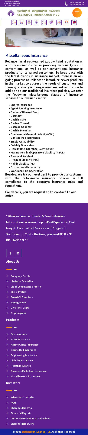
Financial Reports (18, 413)
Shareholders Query (20, 423)
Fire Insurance (16, 334)
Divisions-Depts (18, 307)
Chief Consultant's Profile (23, 286)
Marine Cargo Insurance (22, 344)
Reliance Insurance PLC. (36, 431)
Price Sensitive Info (20, 397)
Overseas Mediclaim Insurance (26, 371)
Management (16, 302)
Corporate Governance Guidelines (28, 418)
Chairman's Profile (19, 281)
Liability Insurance (19, 360)
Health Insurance (18, 365)
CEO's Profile (16, 292)
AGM (11, 402)
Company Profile (18, 276)
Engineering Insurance (21, 355)
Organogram (16, 313)
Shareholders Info (19, 408)
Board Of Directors (19, 297)
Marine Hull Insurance (21, 350)
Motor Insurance (18, 339)
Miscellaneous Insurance (23, 376)
